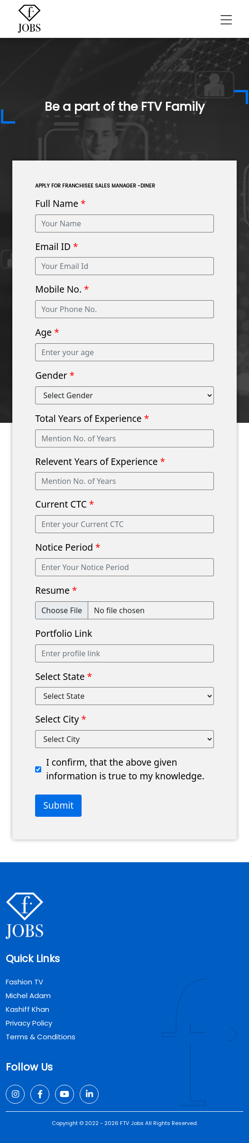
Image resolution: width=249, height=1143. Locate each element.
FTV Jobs (132, 1123)
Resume (56, 590)
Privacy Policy (29, 1023)
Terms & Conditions (40, 1037)
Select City (60, 719)
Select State (63, 676)
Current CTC (64, 504)
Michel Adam (28, 995)
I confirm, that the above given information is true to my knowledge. (125, 769)
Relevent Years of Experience (100, 461)
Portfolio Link (63, 633)
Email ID (56, 246)
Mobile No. (62, 289)
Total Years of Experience (92, 418)
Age (47, 332)
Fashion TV (24, 982)
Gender (54, 375)
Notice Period (67, 547)
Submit (58, 805)
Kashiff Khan (27, 1009)
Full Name (60, 203)
